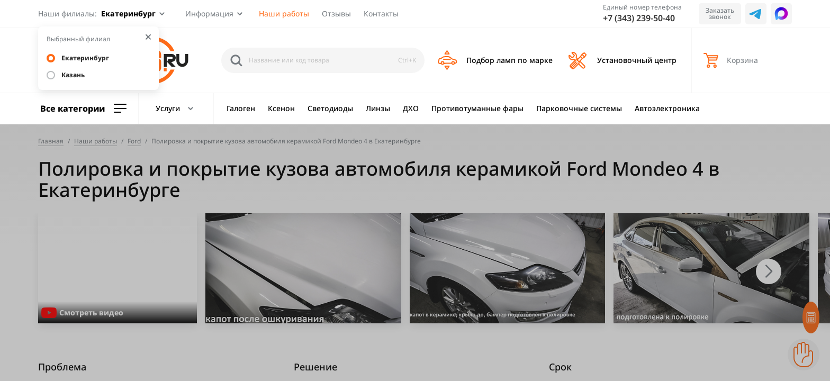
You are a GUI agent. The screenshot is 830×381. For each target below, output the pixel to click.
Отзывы (336, 13)
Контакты (381, 13)
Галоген (241, 108)
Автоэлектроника (667, 108)
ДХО (411, 108)
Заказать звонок (720, 13)
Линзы (378, 108)
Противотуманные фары (477, 108)
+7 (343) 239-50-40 (639, 18)
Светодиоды (330, 108)
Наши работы (284, 13)
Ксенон (281, 108)
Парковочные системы (579, 108)
